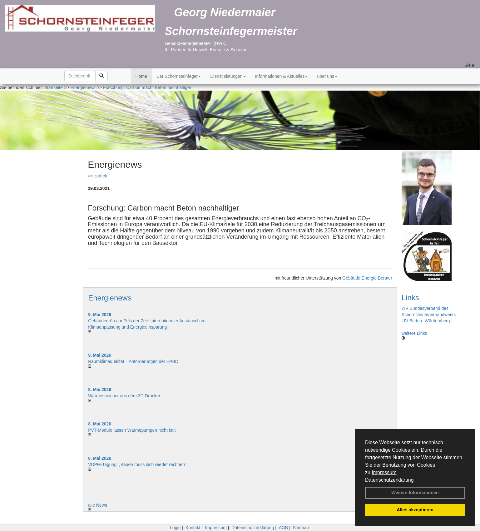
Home (141, 76)
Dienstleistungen (228, 76)
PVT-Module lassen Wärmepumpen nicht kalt (132, 430)
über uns (327, 76)
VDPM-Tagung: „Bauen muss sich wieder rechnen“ (137, 464)
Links (410, 297)
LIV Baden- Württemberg (426, 320)
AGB (283, 527)
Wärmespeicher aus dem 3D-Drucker (124, 395)
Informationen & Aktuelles (281, 76)
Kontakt (193, 527)
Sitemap (301, 527)
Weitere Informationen (415, 492)
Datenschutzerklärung (389, 480)
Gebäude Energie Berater (367, 277)
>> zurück (97, 175)
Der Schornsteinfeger (178, 76)
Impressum (384, 472)
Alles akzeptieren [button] (415, 509)
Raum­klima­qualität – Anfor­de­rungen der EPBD (133, 361)
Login (175, 527)
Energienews (109, 298)
